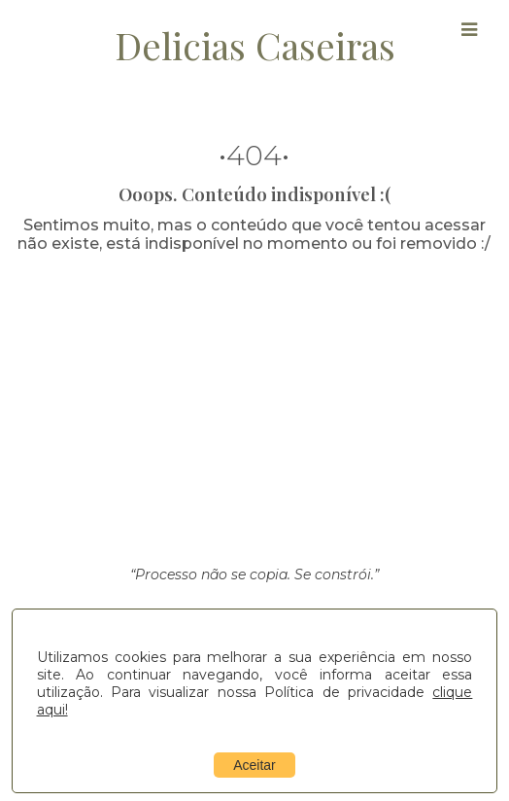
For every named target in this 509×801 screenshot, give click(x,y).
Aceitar (254, 765)
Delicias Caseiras (255, 44)
